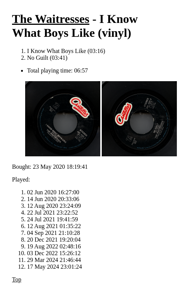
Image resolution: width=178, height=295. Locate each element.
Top (16, 279)
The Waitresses (50, 19)
